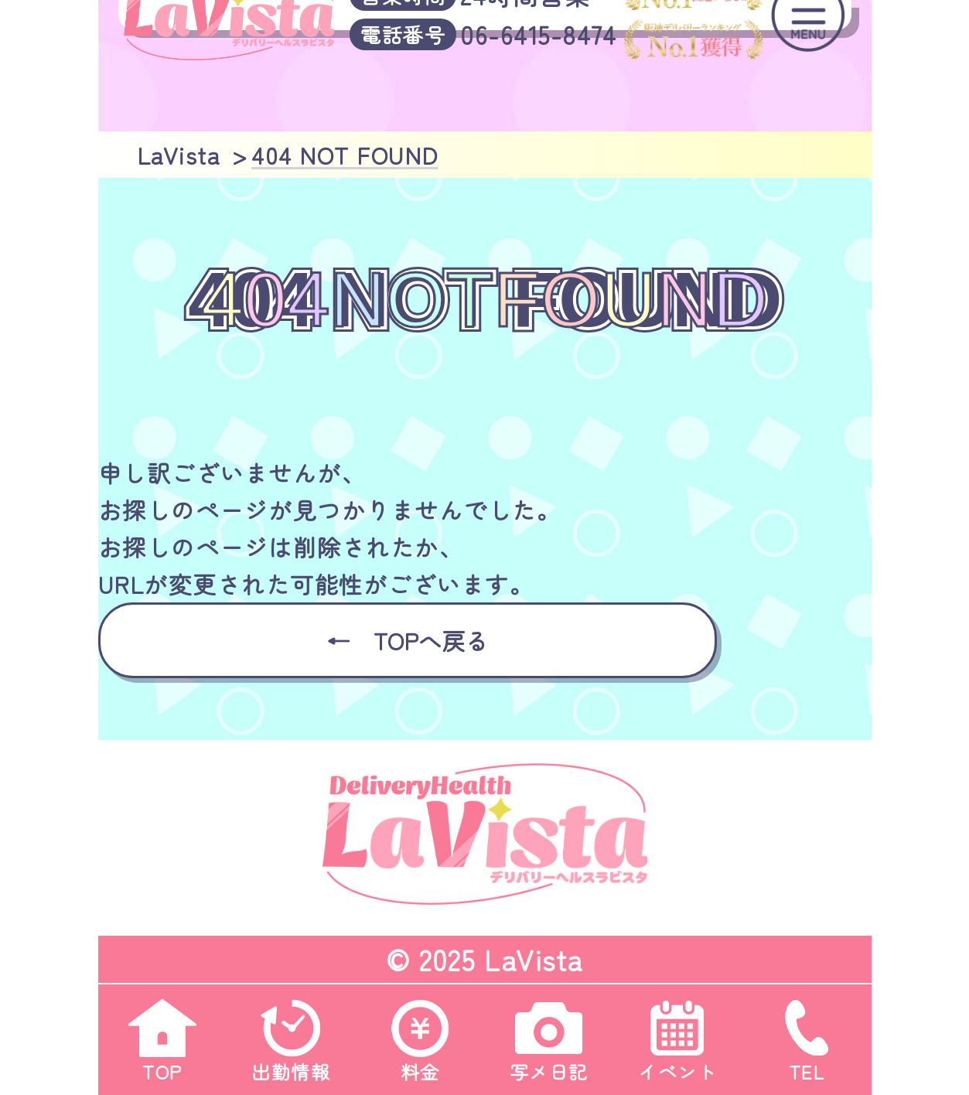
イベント (677, 1034)
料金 (420, 1034)
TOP (162, 1034)
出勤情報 (290, 1034)
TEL (807, 1034)
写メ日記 (549, 1034)
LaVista (534, 959)
